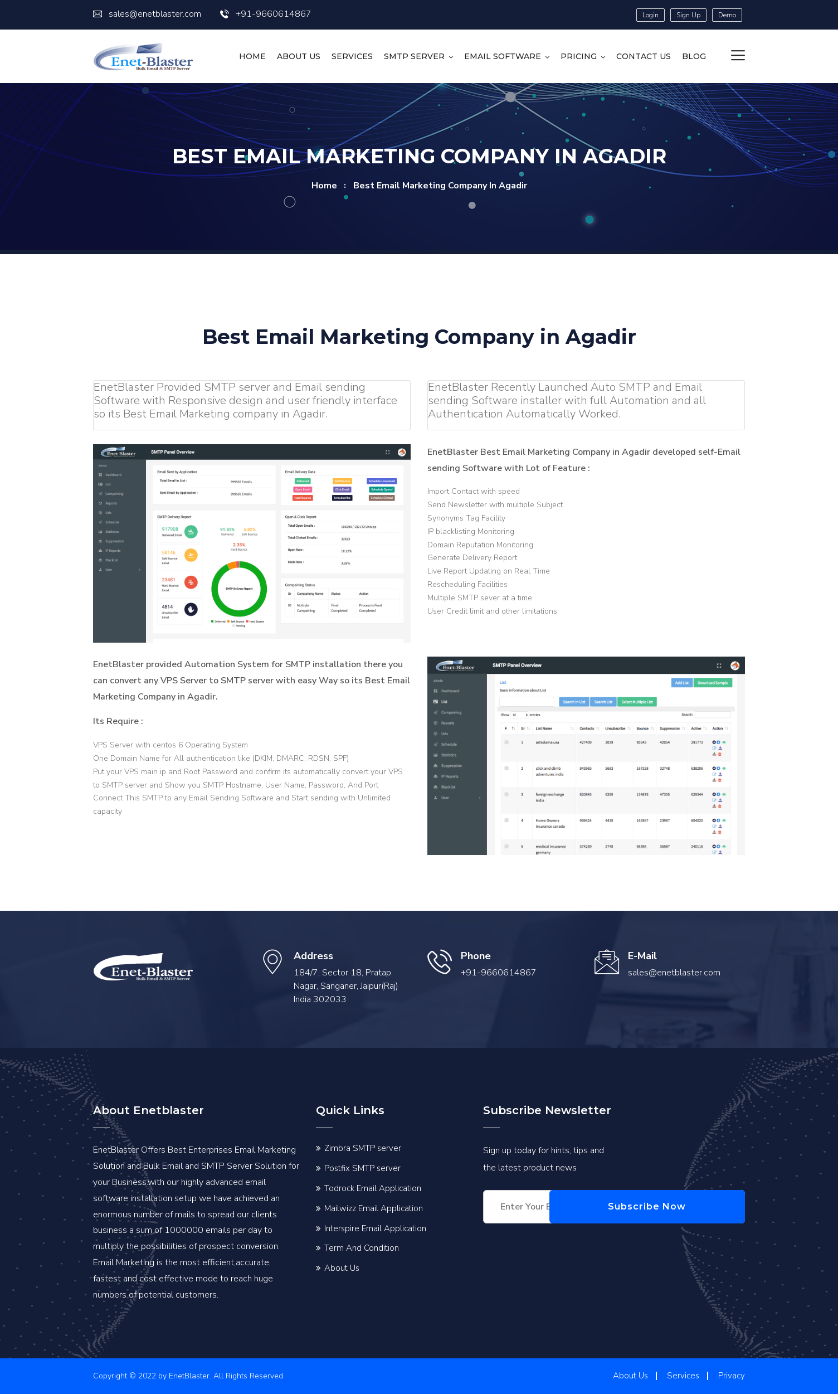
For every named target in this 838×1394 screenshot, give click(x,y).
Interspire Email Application (375, 1228)
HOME (252, 56)
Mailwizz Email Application (373, 1208)
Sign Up (688, 15)
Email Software (502, 56)
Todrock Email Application (372, 1188)
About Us (298, 56)
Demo (727, 15)
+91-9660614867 (265, 14)
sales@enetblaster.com (147, 14)
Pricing (579, 56)
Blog (694, 56)
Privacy (731, 1375)
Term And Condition (361, 1248)
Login (650, 15)
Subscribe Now (692, 1206)
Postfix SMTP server (362, 1168)
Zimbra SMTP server (362, 1148)
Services (352, 56)
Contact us (643, 56)
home (324, 185)
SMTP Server (414, 56)
